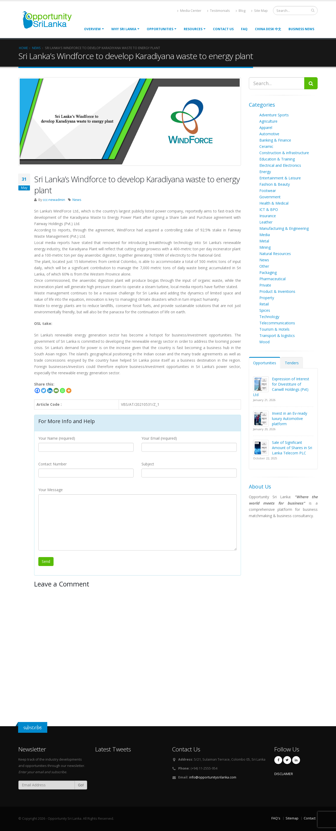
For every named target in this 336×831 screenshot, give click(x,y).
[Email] (56, 390)
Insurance (267, 215)
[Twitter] (43, 390)
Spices (264, 310)
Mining (265, 247)
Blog (240, 10)
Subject (147, 463)
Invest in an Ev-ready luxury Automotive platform (289, 418)
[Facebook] (37, 390)
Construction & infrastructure (284, 152)
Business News (301, 29)
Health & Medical (273, 203)
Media (264, 234)
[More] (68, 390)
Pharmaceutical (272, 278)
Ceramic (266, 146)
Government (270, 196)
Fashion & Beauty (274, 184)
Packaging (268, 272)
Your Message (50, 489)
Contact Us (223, 29)
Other (264, 266)
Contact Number (52, 463)
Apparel (265, 127)
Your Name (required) (56, 438)
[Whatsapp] (62, 390)
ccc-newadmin (54, 200)
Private (265, 285)
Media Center (189, 10)
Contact (310, 818)
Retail (264, 304)
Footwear (267, 190)
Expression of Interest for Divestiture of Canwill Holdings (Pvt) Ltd (281, 386)
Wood (264, 341)
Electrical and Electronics (280, 165)
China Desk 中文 (268, 29)
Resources (193, 29)
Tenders (292, 362)
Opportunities (264, 362)
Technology (269, 316)
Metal (264, 240)
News (76, 200)
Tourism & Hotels (274, 329)
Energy (265, 171)
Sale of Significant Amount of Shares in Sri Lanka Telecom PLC (292, 447)
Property (266, 297)
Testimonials (218, 10)
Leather (265, 222)
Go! (81, 784)
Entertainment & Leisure (280, 177)
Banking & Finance (275, 140)
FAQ (244, 29)
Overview (92, 29)
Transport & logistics (277, 335)
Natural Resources (275, 253)
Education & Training (277, 159)
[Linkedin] (49, 390)
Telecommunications (277, 322)
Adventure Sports (274, 114)
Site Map (259, 10)
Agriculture (268, 121)
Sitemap (292, 818)
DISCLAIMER (283, 774)
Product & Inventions (277, 291)
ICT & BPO (268, 209)
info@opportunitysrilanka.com (212, 777)
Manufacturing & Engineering (284, 228)
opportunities (160, 29)
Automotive (269, 133)
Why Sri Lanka (123, 29)
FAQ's (275, 818)
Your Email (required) (159, 438)
